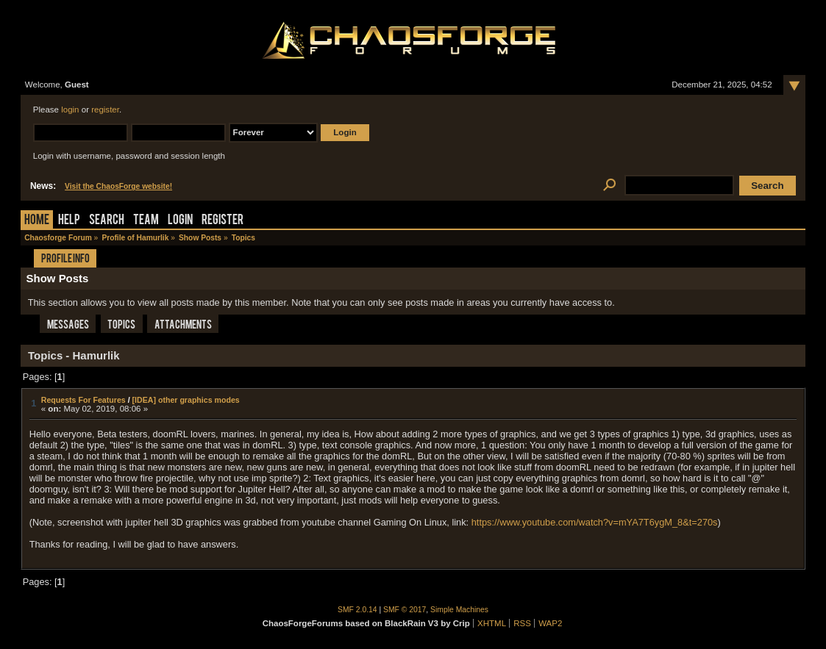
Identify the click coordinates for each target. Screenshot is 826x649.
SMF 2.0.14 (357, 610)
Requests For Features (83, 399)
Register (222, 220)
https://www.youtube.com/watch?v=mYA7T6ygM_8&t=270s (594, 522)
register (105, 109)
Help (69, 220)
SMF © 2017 (404, 610)
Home (36, 220)
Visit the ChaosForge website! (118, 186)
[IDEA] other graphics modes (186, 399)
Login (180, 220)
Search (106, 220)
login (70, 109)
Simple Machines (459, 610)
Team (146, 220)
